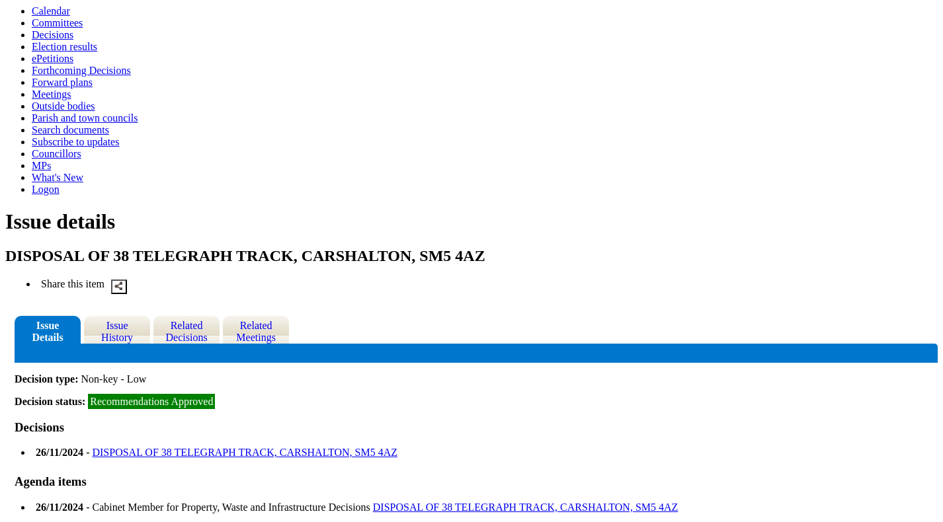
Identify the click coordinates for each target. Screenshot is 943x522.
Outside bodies (63, 106)
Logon (46, 189)
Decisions (52, 34)
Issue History (117, 331)
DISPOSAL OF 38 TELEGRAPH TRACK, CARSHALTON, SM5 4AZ (244, 452)
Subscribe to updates (75, 141)
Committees (57, 22)
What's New (57, 177)
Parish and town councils (85, 118)
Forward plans (62, 82)
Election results (64, 46)
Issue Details (47, 331)
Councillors (56, 153)
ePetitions (52, 58)
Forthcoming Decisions (81, 70)
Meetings (51, 94)
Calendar (51, 11)
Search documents (70, 129)
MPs (41, 165)
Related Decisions (187, 331)
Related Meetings (256, 331)
